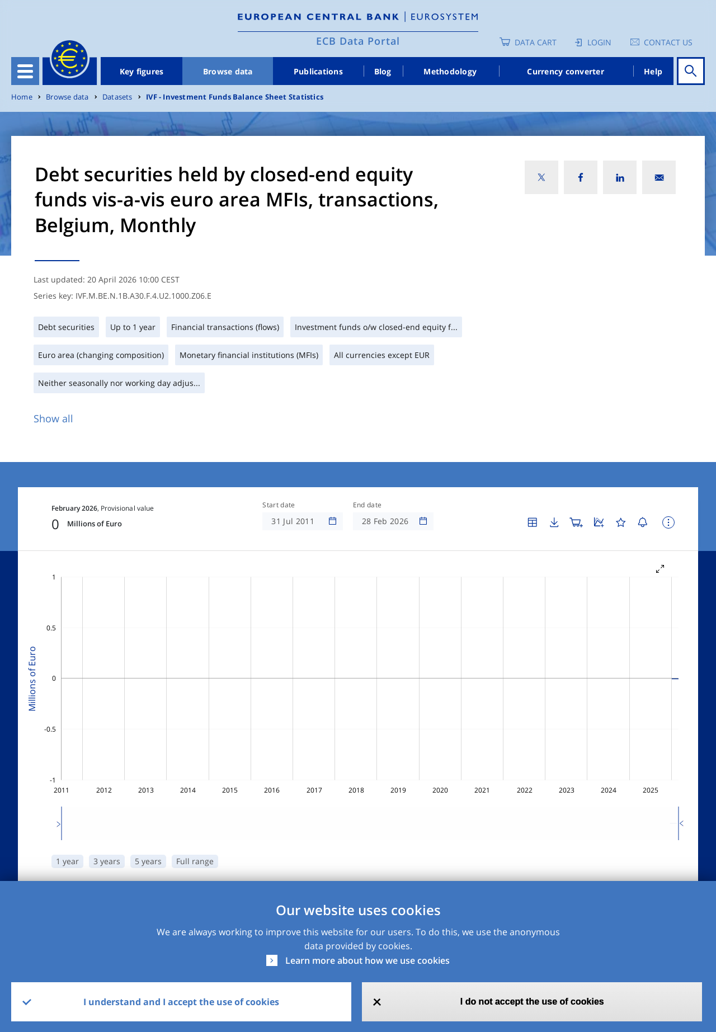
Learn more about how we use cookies (367, 960)
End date (367, 505)
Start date (278, 505)
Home (21, 97)
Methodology (450, 71)
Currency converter (565, 71)
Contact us (668, 42)
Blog (383, 71)
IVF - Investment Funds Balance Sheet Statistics (234, 97)
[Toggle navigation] (25, 71)
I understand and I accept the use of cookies (181, 1002)
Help (653, 71)
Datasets (117, 97)
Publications (318, 71)
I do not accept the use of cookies (532, 1001)
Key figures (142, 71)
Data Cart (536, 42)
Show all (53, 418)
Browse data (228, 71)
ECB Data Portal (358, 41)
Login (599, 42)
